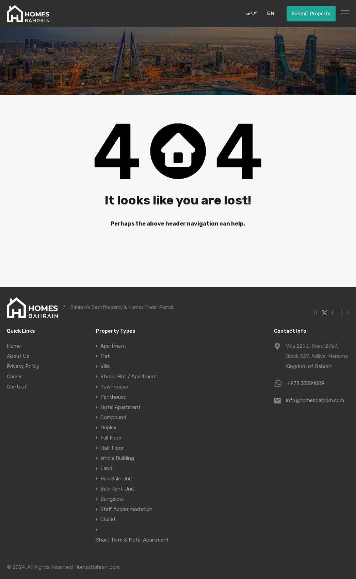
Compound (113, 417)
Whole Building (117, 458)
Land (106, 468)
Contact (17, 387)
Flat (105, 356)
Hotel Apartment (120, 407)
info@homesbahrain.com (315, 400)
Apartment (113, 346)
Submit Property (311, 14)
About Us (18, 356)
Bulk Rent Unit (117, 489)
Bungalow (112, 499)
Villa (105, 366)
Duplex (108, 428)
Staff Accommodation (126, 509)
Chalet (108, 519)
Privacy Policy (23, 366)
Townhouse (114, 387)
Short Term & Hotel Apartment (132, 540)
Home (14, 346)
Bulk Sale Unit (116, 479)
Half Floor (112, 448)
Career (14, 377)
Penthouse (113, 397)
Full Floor (111, 438)
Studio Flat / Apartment (128, 377)
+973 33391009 (305, 383)
